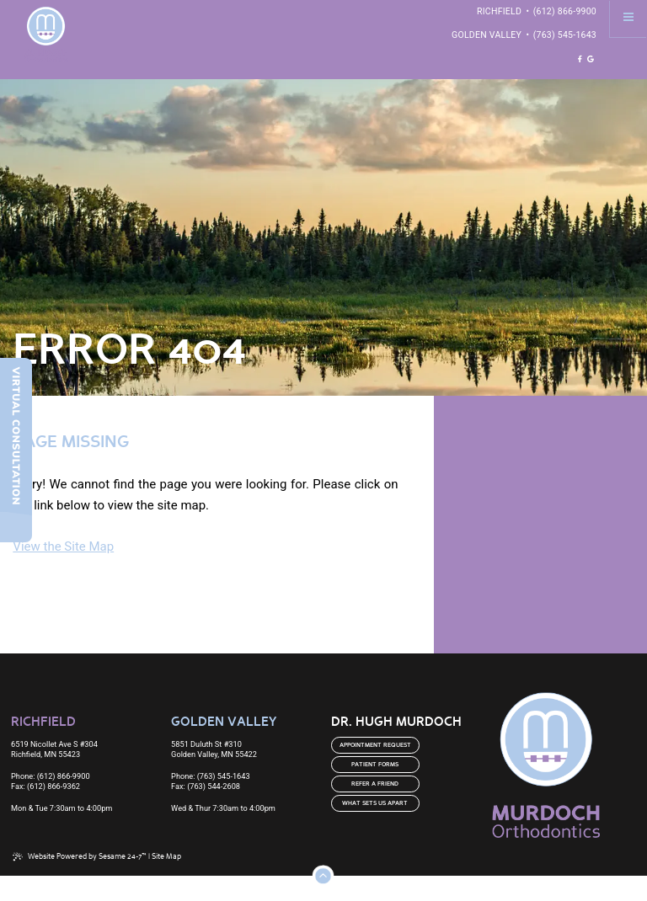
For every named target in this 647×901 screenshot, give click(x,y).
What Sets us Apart (375, 803)
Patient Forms (374, 764)
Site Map (166, 856)
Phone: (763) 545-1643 (210, 776)
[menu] (628, 18)
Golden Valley (486, 34)
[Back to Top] (323, 876)
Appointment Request (375, 745)
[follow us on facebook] (579, 59)
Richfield (499, 11)
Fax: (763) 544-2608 (205, 786)
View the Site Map (63, 546)
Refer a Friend (374, 784)
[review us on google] (590, 59)
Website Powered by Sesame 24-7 (80, 856)
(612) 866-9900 (564, 11)
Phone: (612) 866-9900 (50, 776)
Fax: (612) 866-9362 (45, 786)
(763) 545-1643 (564, 34)
